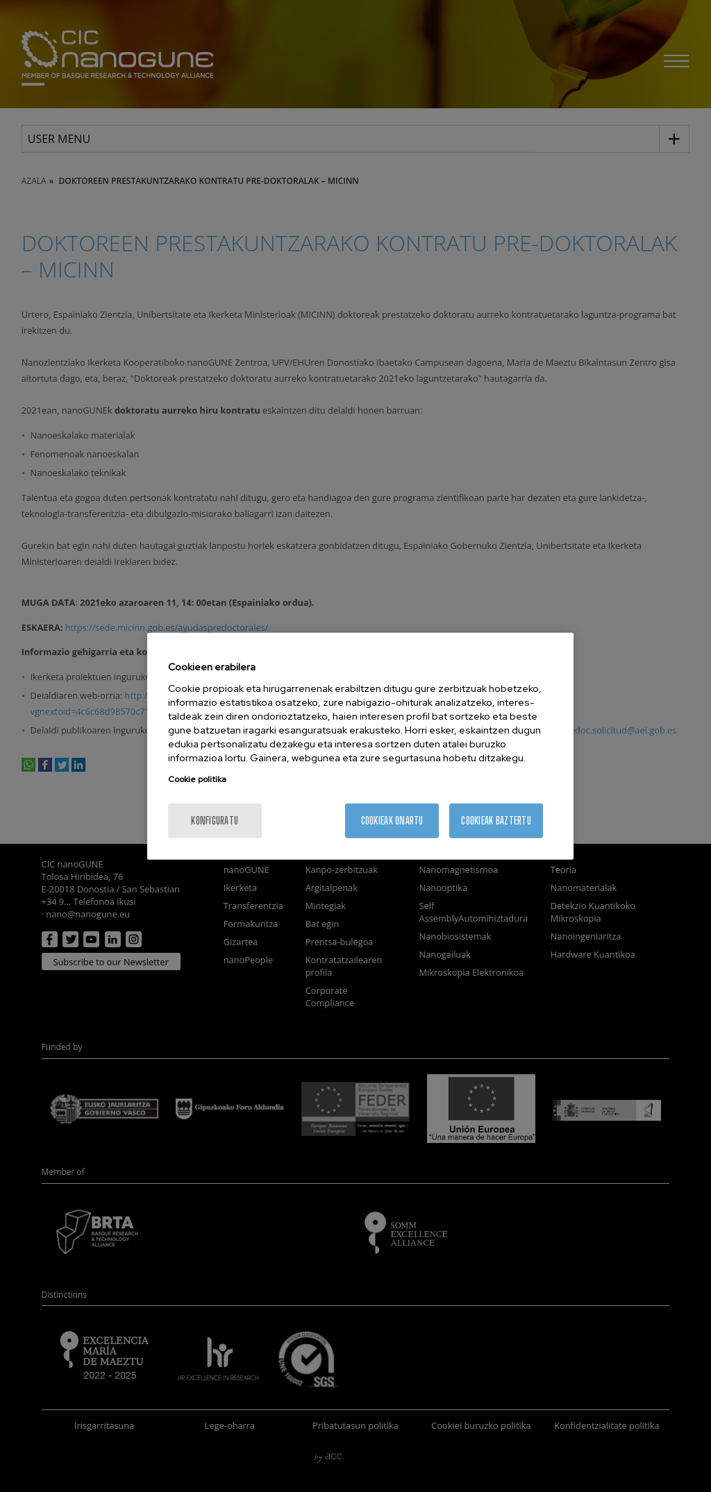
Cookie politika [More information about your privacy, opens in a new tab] (197, 778)
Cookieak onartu (392, 820)
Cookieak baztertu (496, 820)
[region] (360, 746)
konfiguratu (214, 820)
